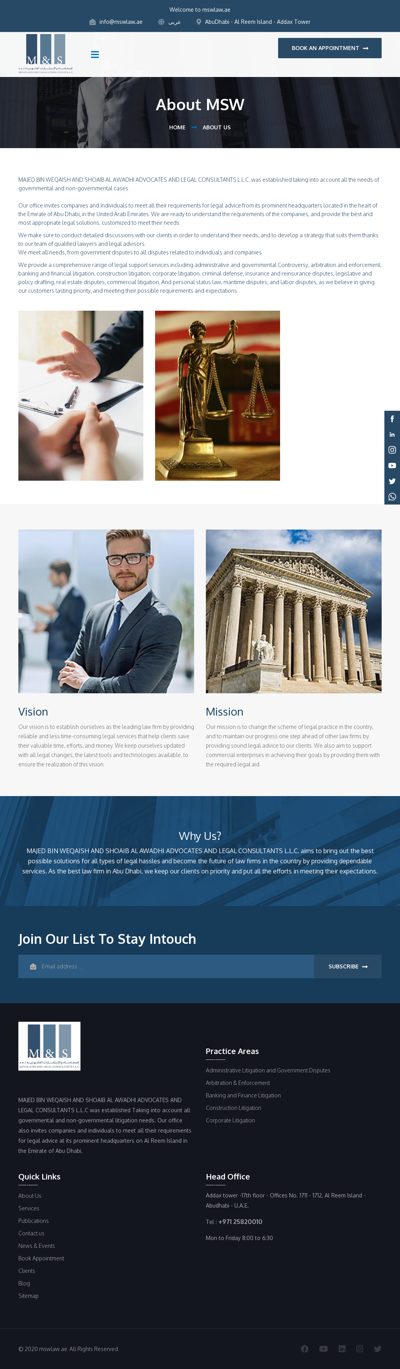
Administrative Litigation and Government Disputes (268, 1070)
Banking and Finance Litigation (243, 1095)
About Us (29, 1195)
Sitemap (28, 1295)
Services (28, 1208)
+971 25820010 (240, 1222)
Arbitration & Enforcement (238, 1082)
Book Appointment (41, 1258)
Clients (26, 1270)
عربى (169, 21)
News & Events (36, 1245)
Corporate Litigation (230, 1120)
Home (177, 127)
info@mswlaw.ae (116, 21)
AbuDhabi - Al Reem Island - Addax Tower (253, 21)
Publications (33, 1220)
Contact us (31, 1233)
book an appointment (330, 48)
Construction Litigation (233, 1107)
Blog (24, 1283)
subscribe (348, 966)
